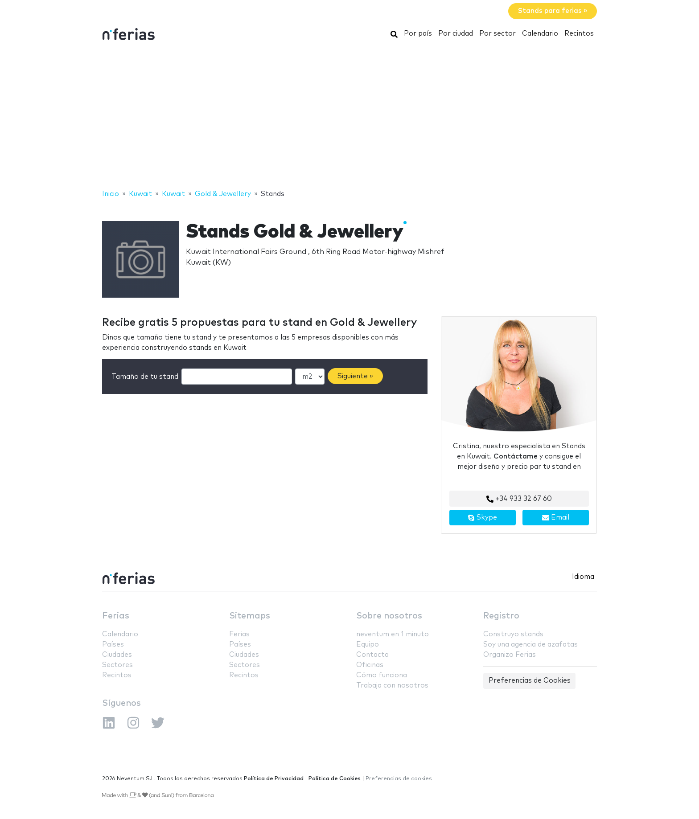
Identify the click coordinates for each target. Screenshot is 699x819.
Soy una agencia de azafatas (530, 644)
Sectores (117, 665)
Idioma (583, 576)
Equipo (367, 644)
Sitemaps (249, 616)
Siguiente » (355, 376)
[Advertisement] (349, 117)
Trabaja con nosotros (392, 685)
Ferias (115, 616)
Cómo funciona (381, 675)
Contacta (372, 654)
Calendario (540, 33)
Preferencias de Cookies (530, 680)
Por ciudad (455, 33)
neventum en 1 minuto (392, 634)
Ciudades (117, 654)
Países (113, 644)
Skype (482, 517)
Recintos (579, 33)
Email (555, 517)
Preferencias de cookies (399, 779)
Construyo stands (513, 634)
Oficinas (369, 665)
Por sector (497, 33)
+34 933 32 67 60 (519, 499)
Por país (418, 33)
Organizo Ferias (509, 654)
